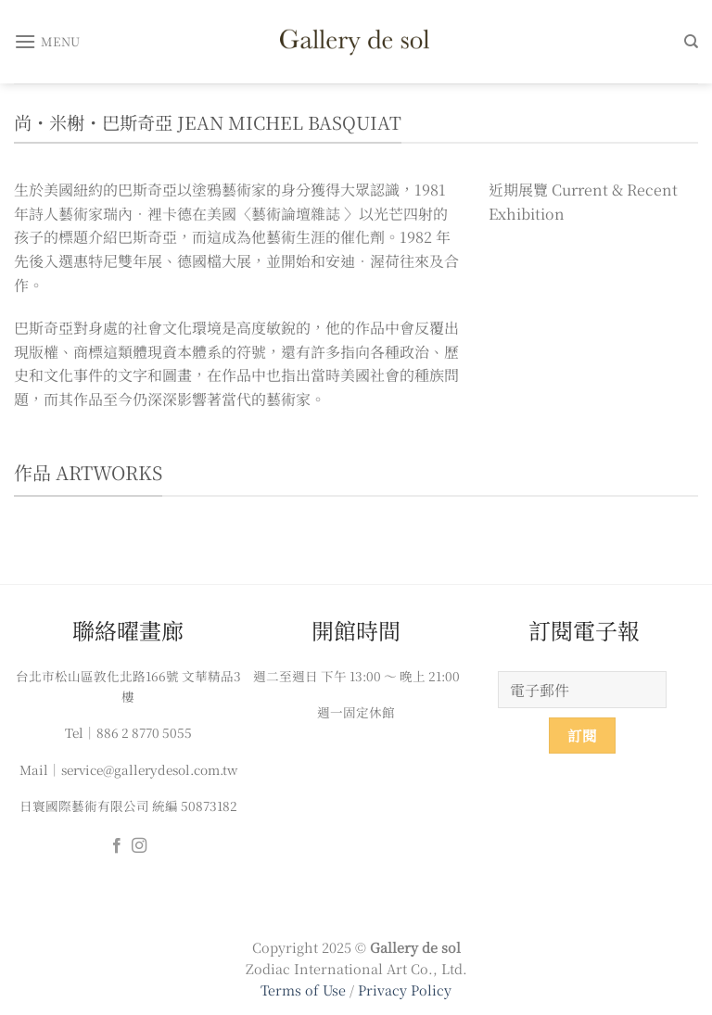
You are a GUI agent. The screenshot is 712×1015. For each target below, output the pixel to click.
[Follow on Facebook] (116, 846)
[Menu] (47, 41)
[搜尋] (691, 41)
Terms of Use (305, 989)
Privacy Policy (404, 989)
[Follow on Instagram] (139, 846)
